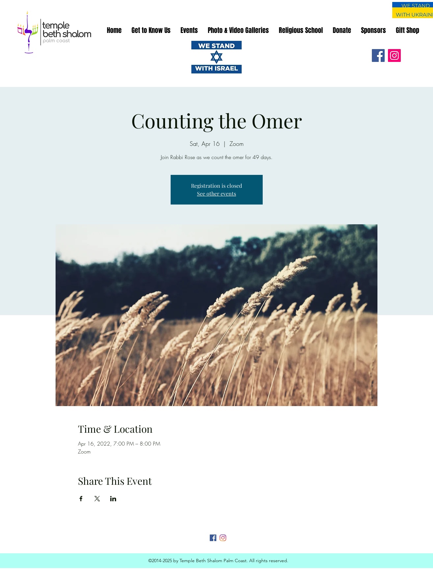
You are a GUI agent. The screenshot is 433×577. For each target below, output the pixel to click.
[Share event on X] (97, 498)
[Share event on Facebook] (81, 498)
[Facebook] (378, 55)
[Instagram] (394, 55)
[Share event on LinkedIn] (113, 498)
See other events (216, 193)
